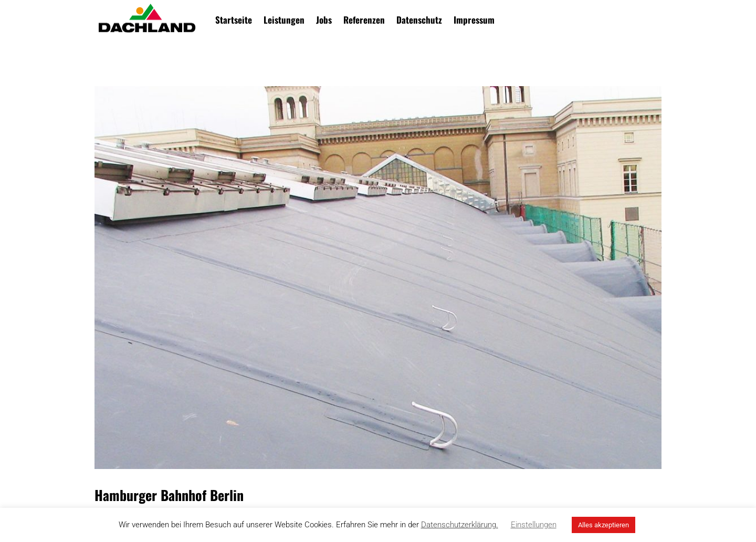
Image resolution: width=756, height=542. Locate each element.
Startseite (233, 19)
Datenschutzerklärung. (459, 524)
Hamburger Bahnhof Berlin (169, 495)
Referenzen (364, 19)
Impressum (474, 19)
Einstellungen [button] (533, 524)
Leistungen (284, 19)
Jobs (324, 19)
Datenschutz (419, 19)
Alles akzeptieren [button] (603, 525)
